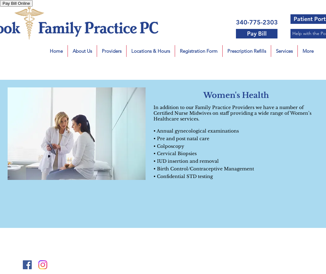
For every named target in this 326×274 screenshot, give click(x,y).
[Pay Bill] (256, 33)
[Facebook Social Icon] (27, 264)
